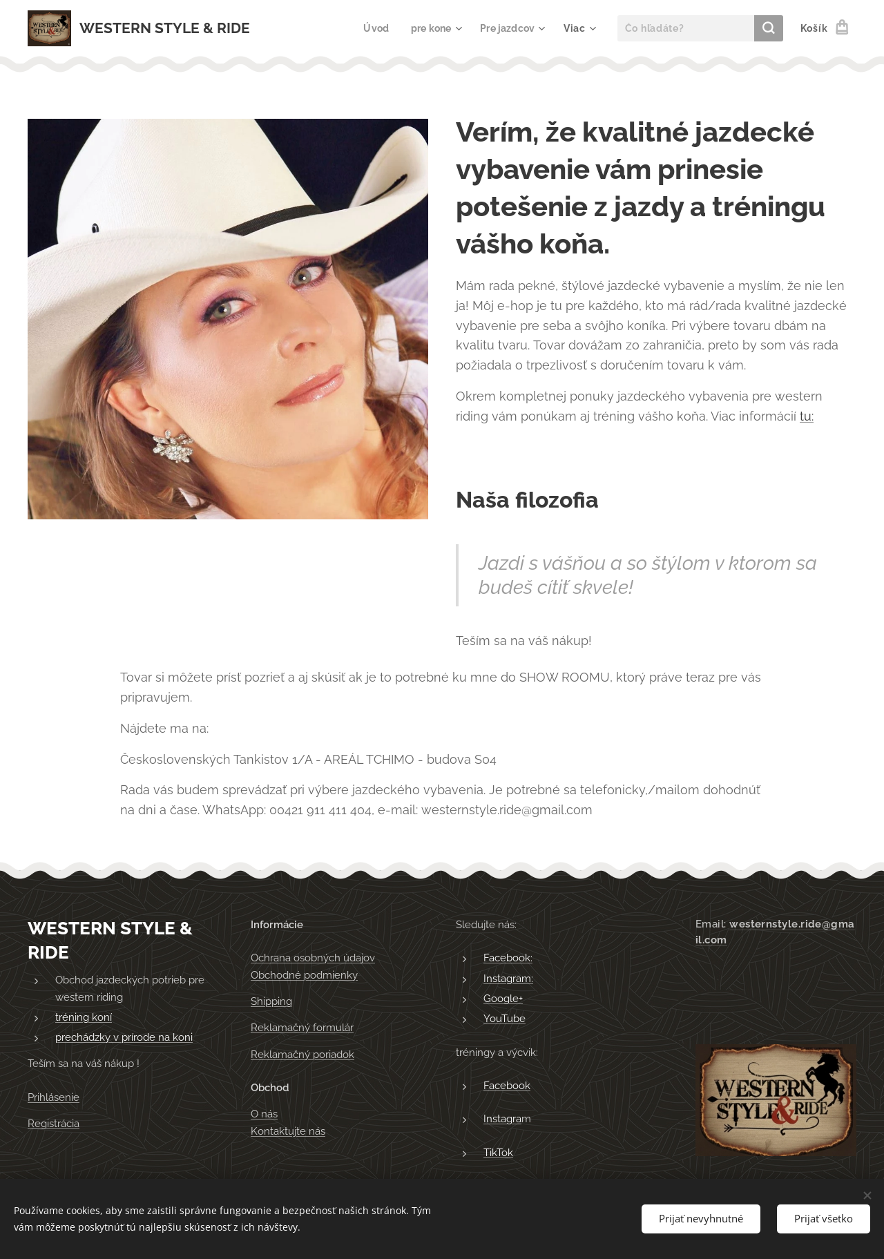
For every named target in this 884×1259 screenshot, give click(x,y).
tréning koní (83, 1017)
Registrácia (53, 1123)
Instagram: (508, 978)
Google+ (503, 998)
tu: (807, 416)
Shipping (271, 1001)
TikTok (498, 1152)
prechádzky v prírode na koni (124, 1037)
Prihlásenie (53, 1097)
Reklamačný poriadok (302, 1054)
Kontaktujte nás (288, 1130)
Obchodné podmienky (304, 975)
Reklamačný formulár (302, 1027)
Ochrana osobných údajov (313, 958)
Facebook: (507, 958)
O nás (264, 1114)
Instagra (502, 1119)
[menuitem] (372, 28)
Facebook (506, 1085)
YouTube (504, 1018)
